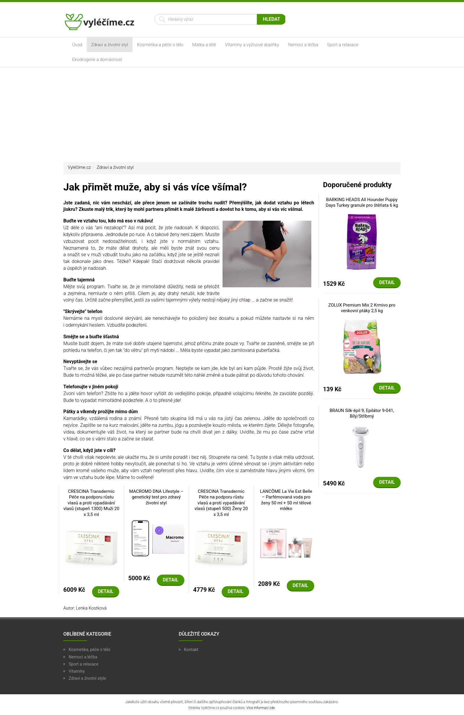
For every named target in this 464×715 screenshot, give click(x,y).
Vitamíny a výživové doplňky (252, 44)
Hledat (271, 19)
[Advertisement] (232, 114)
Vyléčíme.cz (79, 167)
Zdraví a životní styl (109, 44)
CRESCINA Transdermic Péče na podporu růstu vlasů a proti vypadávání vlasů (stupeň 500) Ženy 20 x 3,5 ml (221, 503)
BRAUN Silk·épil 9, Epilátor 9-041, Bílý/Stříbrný (362, 413)
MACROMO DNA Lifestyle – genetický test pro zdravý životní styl (156, 497)
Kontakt (191, 649)
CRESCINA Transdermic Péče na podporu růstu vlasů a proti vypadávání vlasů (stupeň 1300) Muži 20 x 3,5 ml (91, 503)
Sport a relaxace (342, 44)
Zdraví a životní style (87, 678)
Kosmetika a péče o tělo (160, 44)
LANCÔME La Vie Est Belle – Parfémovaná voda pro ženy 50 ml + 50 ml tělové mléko (286, 500)
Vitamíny (77, 671)
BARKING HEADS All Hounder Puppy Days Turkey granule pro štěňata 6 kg (362, 202)
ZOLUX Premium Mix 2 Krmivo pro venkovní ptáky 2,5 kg (361, 308)
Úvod (77, 44)
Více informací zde (260, 708)
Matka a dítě (204, 44)
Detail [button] (106, 591)
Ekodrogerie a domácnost (97, 59)
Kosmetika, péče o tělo (89, 649)
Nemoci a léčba (303, 44)
